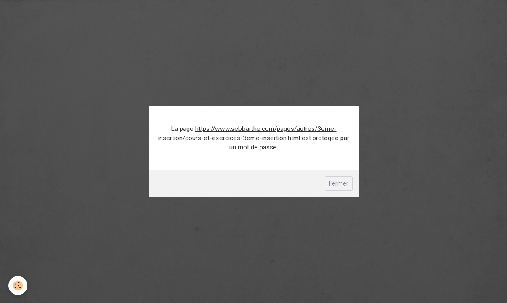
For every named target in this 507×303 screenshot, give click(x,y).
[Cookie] (17, 285)
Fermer (338, 183)
